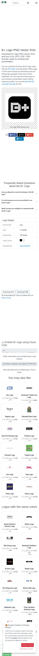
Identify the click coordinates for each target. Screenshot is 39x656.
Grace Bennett (25, 246)
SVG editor (12, 69)
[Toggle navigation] (36, 3)
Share (13, 135)
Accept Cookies (27, 645)
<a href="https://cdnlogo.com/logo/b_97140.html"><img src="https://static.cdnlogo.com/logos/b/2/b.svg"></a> (19, 350)
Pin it (29, 135)
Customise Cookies (26, 649)
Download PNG (22, 292)
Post (21, 135)
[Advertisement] (19, 27)
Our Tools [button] (6, 654)
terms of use (6, 298)
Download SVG (8, 292)
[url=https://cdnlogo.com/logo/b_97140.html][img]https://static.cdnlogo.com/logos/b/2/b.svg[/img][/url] (19, 364)
